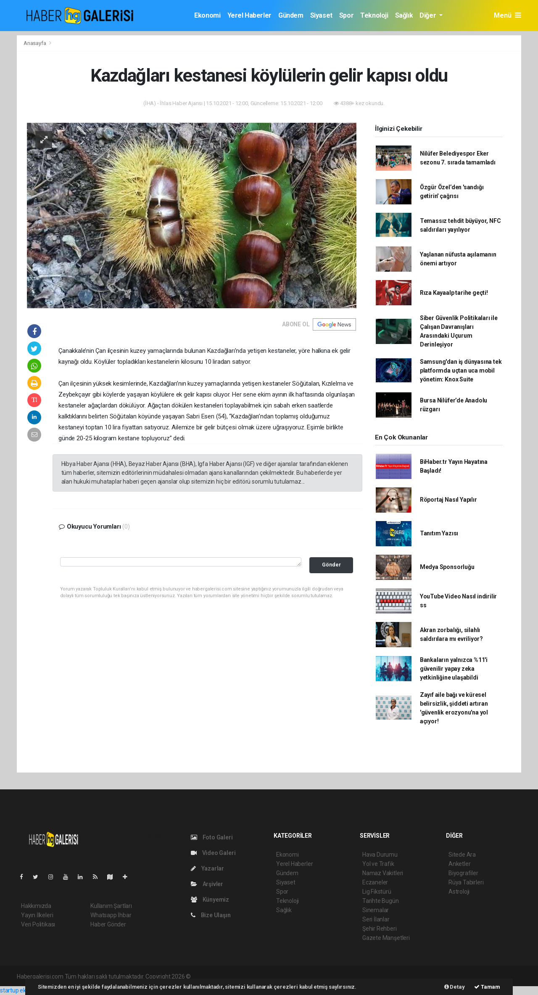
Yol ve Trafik (378, 863)
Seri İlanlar (376, 919)
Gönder (331, 564)
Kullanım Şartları (111, 905)
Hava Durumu (380, 854)
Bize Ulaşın (211, 915)
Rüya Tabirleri (465, 882)
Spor (346, 15)
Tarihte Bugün (380, 900)
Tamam (487, 987)
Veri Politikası (38, 924)
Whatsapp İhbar (110, 915)
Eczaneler (375, 882)
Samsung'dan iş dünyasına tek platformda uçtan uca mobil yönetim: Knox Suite (461, 370)
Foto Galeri (212, 837)
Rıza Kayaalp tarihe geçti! (454, 292)
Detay (454, 987)
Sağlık (404, 15)
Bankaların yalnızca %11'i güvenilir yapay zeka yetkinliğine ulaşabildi (454, 668)
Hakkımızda (36, 905)
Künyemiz (210, 899)
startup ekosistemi (24, 990)
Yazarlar (207, 868)
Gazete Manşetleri (386, 937)
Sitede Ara (462, 854)
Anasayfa (35, 43)
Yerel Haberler (249, 15)
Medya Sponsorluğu (447, 567)
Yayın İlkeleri (37, 915)
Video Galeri (213, 852)
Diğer (428, 15)
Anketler (459, 863)
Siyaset (321, 15)
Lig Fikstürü (376, 891)
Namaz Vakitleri (382, 873)
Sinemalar (375, 910)
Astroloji (458, 891)
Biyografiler (463, 873)
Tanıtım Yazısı (439, 533)
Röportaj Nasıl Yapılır (448, 499)
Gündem (290, 15)
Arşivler (207, 884)
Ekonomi (207, 15)
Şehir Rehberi (379, 928)
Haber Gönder (108, 924)
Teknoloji (374, 15)
